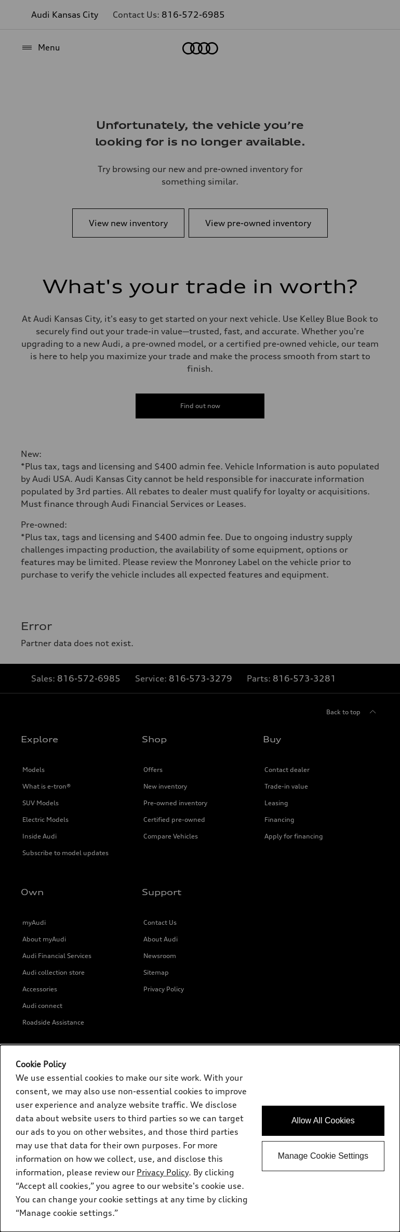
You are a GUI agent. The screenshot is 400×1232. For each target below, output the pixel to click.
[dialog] (200, 1138)
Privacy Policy (163, 1172)
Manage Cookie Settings (323, 1155)
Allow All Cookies (323, 1120)
